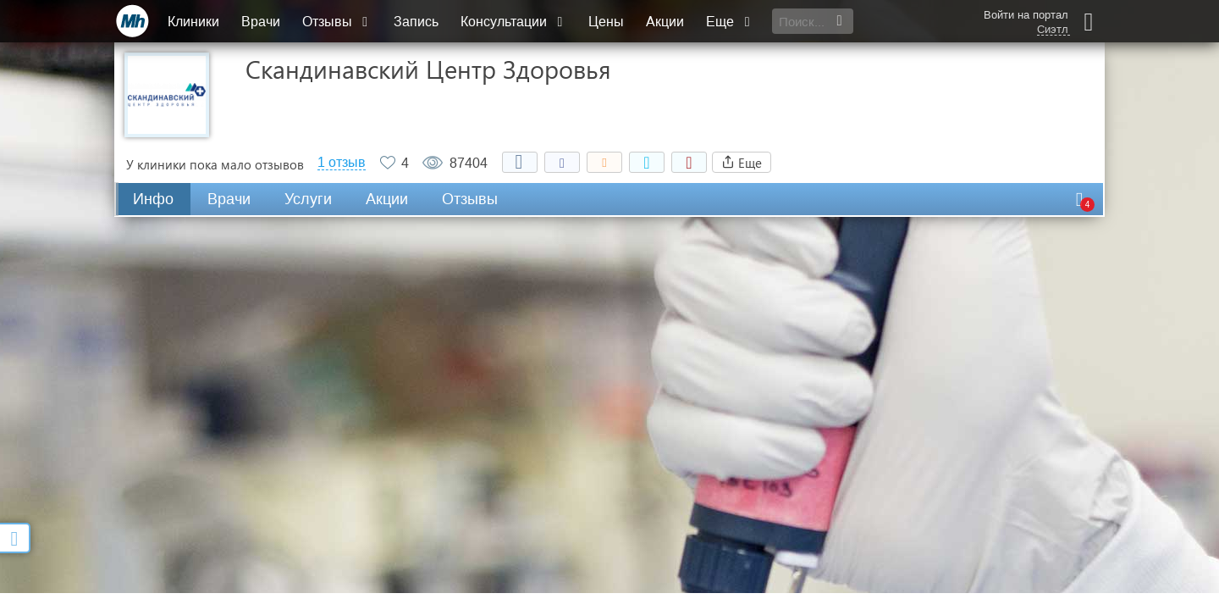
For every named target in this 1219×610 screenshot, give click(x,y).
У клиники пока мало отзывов (215, 164)
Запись (416, 21)
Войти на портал (1026, 14)
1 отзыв (341, 162)
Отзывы (337, 21)
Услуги (308, 199)
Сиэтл (1052, 30)
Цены (606, 21)
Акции (665, 21)
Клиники (193, 21)
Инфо (153, 199)
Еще (729, 21)
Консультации (513, 21)
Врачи (260, 21)
